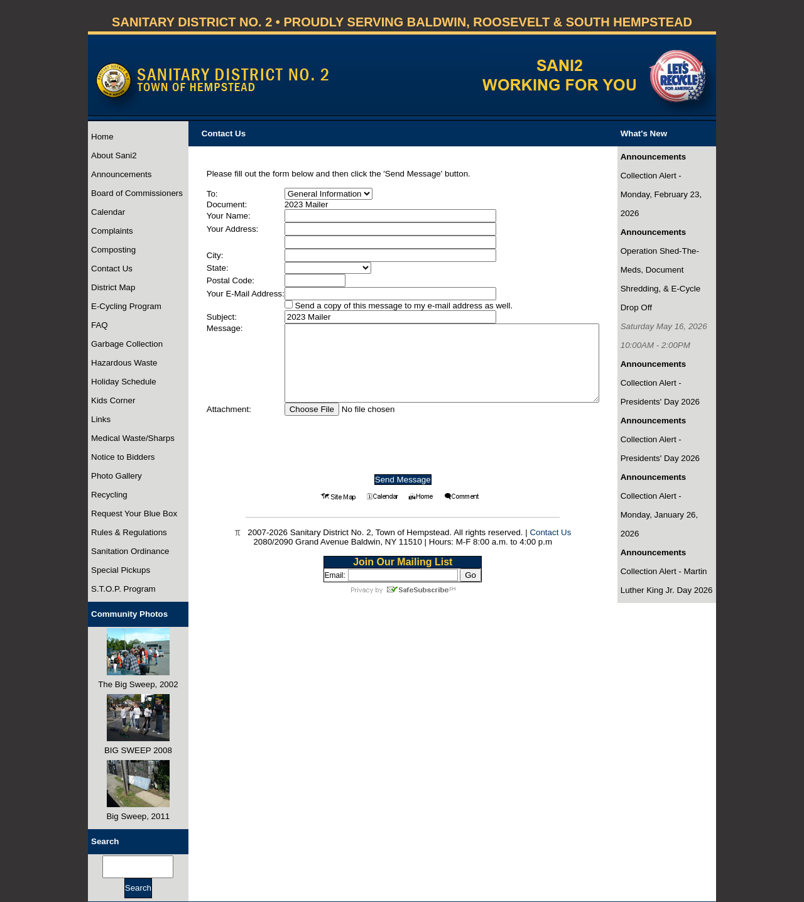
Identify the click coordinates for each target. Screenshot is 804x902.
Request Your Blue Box (134, 513)
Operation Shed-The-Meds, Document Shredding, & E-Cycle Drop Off (660, 279)
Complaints (112, 231)
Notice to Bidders (123, 457)
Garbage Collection (127, 344)
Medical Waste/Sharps (133, 438)
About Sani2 (114, 155)
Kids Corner (113, 400)
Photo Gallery (116, 476)
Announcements (121, 174)
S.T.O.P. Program (123, 589)
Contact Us (112, 268)
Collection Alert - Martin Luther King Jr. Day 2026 (667, 581)
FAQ (99, 325)
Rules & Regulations (129, 532)
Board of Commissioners (137, 193)
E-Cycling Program (126, 306)
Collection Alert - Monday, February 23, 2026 (661, 194)
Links (101, 419)
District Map (113, 287)
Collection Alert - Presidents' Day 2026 (660, 392)
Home (102, 136)
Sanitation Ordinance (130, 551)
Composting (113, 249)
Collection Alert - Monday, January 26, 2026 (659, 514)
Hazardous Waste (124, 362)
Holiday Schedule (123, 381)
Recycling (109, 494)
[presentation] (402, 440)
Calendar (108, 212)
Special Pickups (120, 570)
